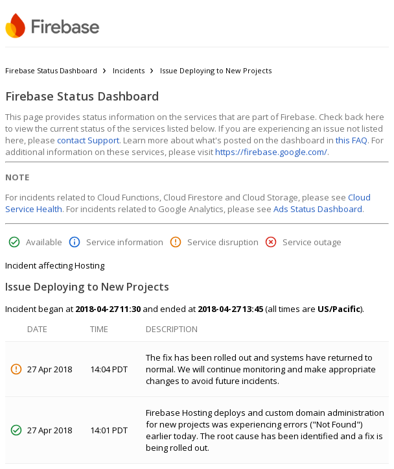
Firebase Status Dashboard (51, 70)
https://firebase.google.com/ (271, 152)
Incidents (129, 70)
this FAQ (351, 140)
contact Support (88, 140)
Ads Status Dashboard (317, 209)
